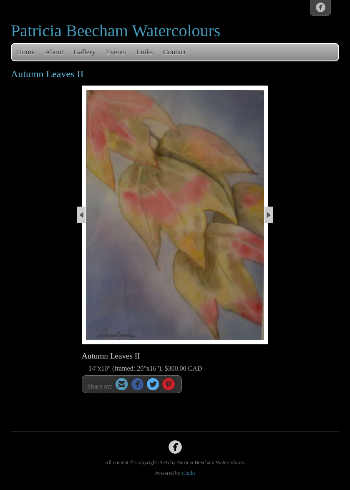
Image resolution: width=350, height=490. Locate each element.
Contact (174, 52)
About (54, 52)
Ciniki (188, 473)
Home (26, 52)
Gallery (84, 52)
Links (144, 52)
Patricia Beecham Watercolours (116, 30)
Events (116, 52)
